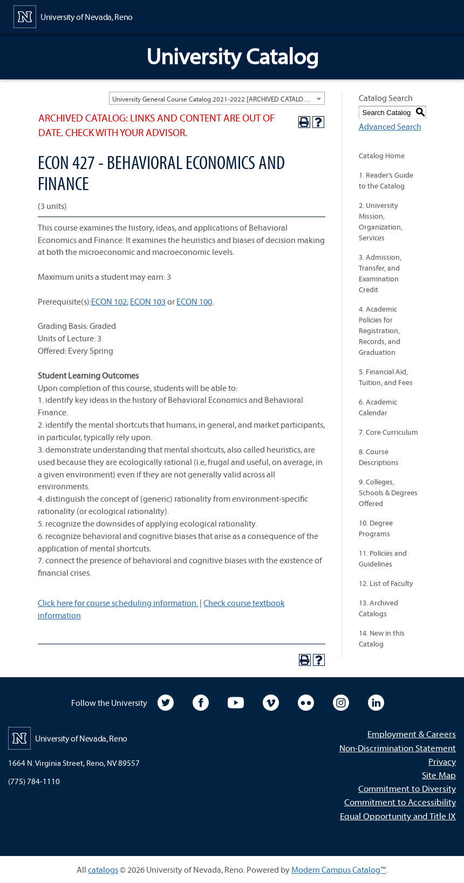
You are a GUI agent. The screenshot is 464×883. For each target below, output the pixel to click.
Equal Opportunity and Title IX (398, 815)
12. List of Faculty (386, 583)
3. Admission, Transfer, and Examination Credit (380, 273)
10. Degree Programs (376, 528)
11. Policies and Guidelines (383, 558)
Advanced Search (390, 126)
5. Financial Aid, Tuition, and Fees (386, 377)
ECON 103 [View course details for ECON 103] (148, 301)
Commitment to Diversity (407, 788)
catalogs (103, 869)
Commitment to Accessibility (400, 801)
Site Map (439, 774)
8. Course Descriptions (379, 457)
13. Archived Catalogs (378, 608)
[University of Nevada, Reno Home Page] (73, 15)
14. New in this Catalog (382, 638)
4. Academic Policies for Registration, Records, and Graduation (379, 330)
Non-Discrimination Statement (397, 747)
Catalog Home (382, 155)
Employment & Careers (411, 733)
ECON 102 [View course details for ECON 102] (109, 301)
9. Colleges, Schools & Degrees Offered (388, 492)
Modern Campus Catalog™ (338, 869)
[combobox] (217, 98)
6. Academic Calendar (378, 407)
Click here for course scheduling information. (118, 602)
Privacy (442, 761)
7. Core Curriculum (388, 432)
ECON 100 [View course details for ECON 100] (194, 301)
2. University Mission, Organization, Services (380, 221)
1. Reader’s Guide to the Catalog (386, 180)
